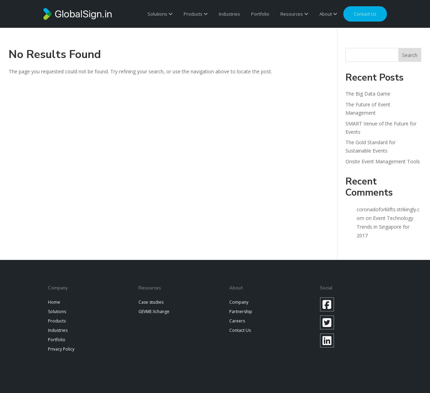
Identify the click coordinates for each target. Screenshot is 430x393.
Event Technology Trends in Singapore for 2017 (385, 227)
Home (54, 302)
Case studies (151, 302)
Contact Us (240, 330)
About (328, 14)
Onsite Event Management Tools (382, 161)
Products (196, 14)
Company (238, 302)
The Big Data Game (367, 93)
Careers (237, 321)
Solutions (160, 14)
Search (409, 55)
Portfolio (260, 14)
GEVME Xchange (153, 311)
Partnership (240, 311)
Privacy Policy (61, 349)
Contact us (365, 14)
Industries (229, 14)
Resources (294, 14)
